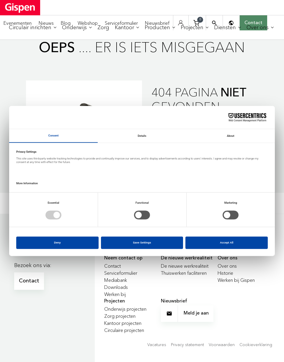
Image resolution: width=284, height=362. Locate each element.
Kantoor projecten (122, 323)
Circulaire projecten (124, 330)
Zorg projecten (120, 316)
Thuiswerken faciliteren (184, 273)
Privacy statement (187, 344)
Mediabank (115, 280)
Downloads (116, 287)
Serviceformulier (120, 273)
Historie (225, 273)
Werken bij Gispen (236, 280)
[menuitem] (32, 28)
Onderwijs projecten (125, 309)
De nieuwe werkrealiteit (184, 266)
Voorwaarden (222, 344)
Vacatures (156, 344)
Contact (29, 281)
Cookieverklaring (255, 344)
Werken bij (115, 294)
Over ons (227, 266)
